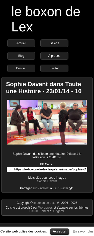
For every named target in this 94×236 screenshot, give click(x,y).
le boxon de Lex (44, 203)
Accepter (60, 231)
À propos (54, 56)
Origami (58, 211)
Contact (21, 68)
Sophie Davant (47, 181)
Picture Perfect (39, 211)
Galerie (54, 43)
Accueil (21, 43)
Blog (21, 56)
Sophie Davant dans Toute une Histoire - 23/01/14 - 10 (43, 88)
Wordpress (45, 207)
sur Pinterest (40, 188)
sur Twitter (61, 188)
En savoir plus (83, 231)
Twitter (54, 68)
